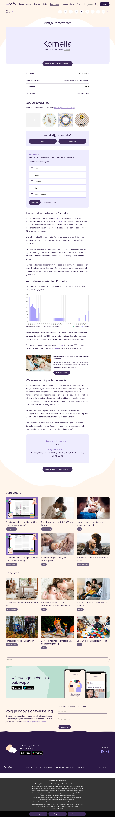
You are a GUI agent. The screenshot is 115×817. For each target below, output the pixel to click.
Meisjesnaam (81, 74)
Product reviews (68, 4)
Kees (60, 345)
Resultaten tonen (49, 202)
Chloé (34, 452)
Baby (45, 4)
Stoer (37, 175)
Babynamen (54, 4)
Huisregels (70, 767)
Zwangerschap (11, 529)
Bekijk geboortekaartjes (64, 107)
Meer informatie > (57, 808)
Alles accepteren (76, 814)
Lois (40, 452)
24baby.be (80, 767)
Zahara (60, 452)
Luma (60, 455)
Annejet (52, 452)
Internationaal (40, 194)
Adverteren (48, 767)
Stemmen (34, 202)
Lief (36, 168)
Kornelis (67, 50)
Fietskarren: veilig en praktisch (20, 640)
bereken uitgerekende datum (34, 721)
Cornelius (59, 221)
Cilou (80, 452)
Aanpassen (57, 814)
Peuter (80, 609)
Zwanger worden (25, 4)
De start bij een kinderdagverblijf (92, 640)
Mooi (43, 141)
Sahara (73, 452)
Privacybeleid (59, 767)
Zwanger (37, 4)
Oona (54, 455)
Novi (45, 452)
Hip (36, 188)
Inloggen (104, 4)
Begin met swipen (62, 372)
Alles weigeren (38, 814)
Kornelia (55, 348)
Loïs (67, 452)
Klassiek (38, 181)
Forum (79, 4)
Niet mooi (72, 141)
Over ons (29, 767)
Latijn (86, 86)
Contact (38, 767)
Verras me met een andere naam (57, 64)
